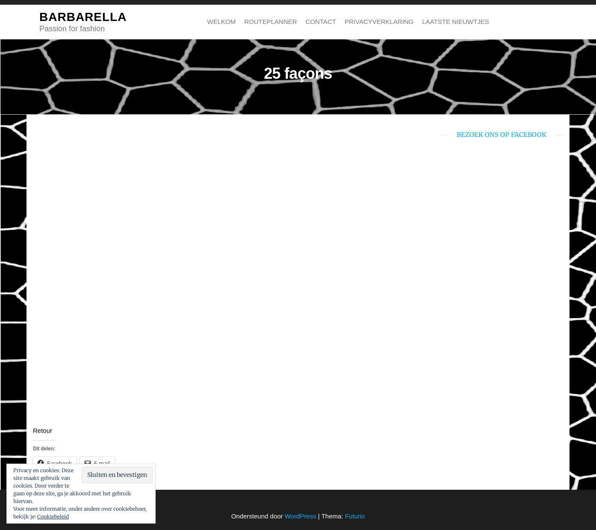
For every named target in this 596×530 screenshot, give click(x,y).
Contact (321, 21)
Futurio (355, 516)
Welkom (221, 21)
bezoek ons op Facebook (501, 135)
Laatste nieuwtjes (455, 21)
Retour (42, 430)
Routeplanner (270, 21)
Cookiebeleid (53, 516)
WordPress (300, 516)
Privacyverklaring (379, 21)
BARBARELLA (83, 17)
